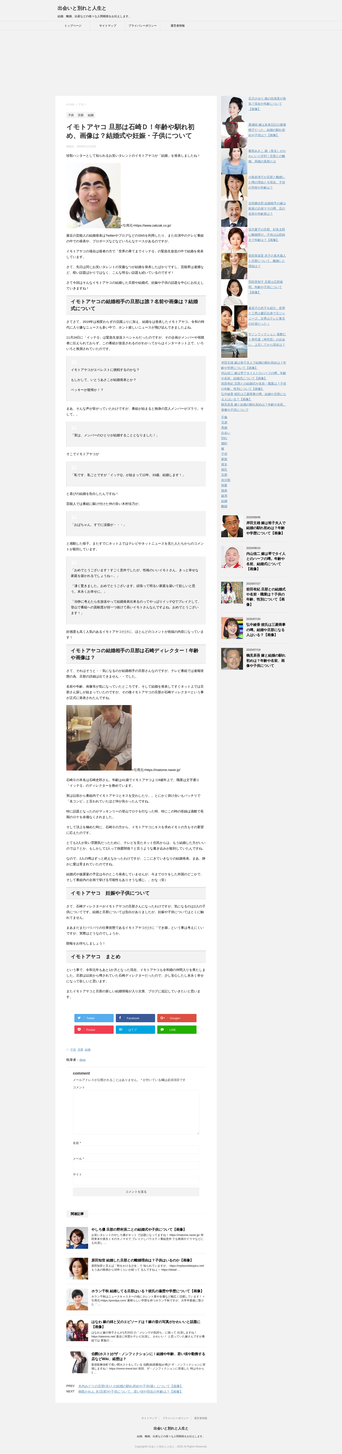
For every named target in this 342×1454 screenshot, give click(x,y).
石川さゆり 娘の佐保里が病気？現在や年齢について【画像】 (267, 104)
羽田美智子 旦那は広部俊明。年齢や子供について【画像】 (265, 287)
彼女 (224, 464)
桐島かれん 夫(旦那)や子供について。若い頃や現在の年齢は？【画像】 (130, 1391)
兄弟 (224, 422)
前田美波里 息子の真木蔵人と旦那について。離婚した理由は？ (267, 261)
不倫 (224, 417)
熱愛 (224, 485)
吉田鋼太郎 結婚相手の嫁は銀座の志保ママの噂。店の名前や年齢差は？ (267, 208)
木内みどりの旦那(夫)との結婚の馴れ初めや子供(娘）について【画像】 (130, 1386)
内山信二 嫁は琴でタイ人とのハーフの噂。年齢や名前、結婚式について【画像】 (266, 561)
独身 (224, 490)
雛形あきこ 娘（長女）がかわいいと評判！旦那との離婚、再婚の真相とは (267, 156)
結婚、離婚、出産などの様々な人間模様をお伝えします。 (171, 1436)
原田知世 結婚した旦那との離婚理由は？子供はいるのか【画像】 (142, 1260)
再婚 (224, 427)
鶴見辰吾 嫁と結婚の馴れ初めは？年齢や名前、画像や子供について (266, 661)
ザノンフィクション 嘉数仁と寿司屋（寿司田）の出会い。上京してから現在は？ (267, 339)
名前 (77, 1143)
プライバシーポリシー (142, 25)
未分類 (225, 480)
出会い (225, 433)
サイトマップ (107, 25)
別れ (224, 438)
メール (78, 1158)
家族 (224, 459)
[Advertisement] (171, 63)
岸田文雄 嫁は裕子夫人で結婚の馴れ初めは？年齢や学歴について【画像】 (266, 528)
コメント (79, 1087)
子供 (73, 1049)
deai (82, 1060)
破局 (224, 495)
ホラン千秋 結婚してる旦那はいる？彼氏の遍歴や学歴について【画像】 (147, 1291)
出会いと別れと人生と (82, 8)
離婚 (224, 506)
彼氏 (224, 469)
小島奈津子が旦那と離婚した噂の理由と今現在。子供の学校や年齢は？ (266, 182)
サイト (77, 1174)
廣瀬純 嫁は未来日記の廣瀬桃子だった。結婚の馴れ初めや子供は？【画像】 (267, 130)
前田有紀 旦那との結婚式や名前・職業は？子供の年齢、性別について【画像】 (266, 596)
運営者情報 (178, 25)
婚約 (224, 443)
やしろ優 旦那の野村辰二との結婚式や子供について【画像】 (138, 1229)
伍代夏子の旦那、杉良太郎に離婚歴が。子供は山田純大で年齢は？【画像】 (266, 235)
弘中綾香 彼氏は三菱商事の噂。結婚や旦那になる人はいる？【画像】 (266, 630)
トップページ (72, 25)
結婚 (88, 1049)
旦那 (80, 1049)
